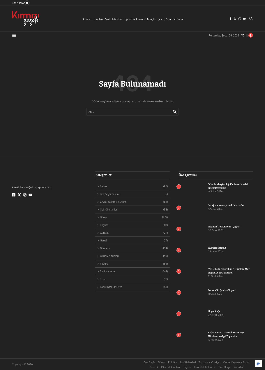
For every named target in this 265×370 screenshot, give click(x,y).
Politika (99, 19)
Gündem (88, 19)
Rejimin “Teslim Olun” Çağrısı (224, 226)
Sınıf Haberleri (113, 19)
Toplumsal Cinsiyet (134, 19)
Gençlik (151, 19)
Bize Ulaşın (225, 367)
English (187, 367)
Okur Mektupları (170, 367)
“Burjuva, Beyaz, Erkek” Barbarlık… (227, 205)
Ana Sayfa (149, 362)
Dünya (161, 362)
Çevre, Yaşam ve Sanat (171, 19)
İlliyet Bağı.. (214, 311)
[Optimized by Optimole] (258, 363)
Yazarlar (238, 367)
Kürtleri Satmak (217, 247)
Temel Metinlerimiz (205, 367)
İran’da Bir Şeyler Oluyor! (222, 290)
